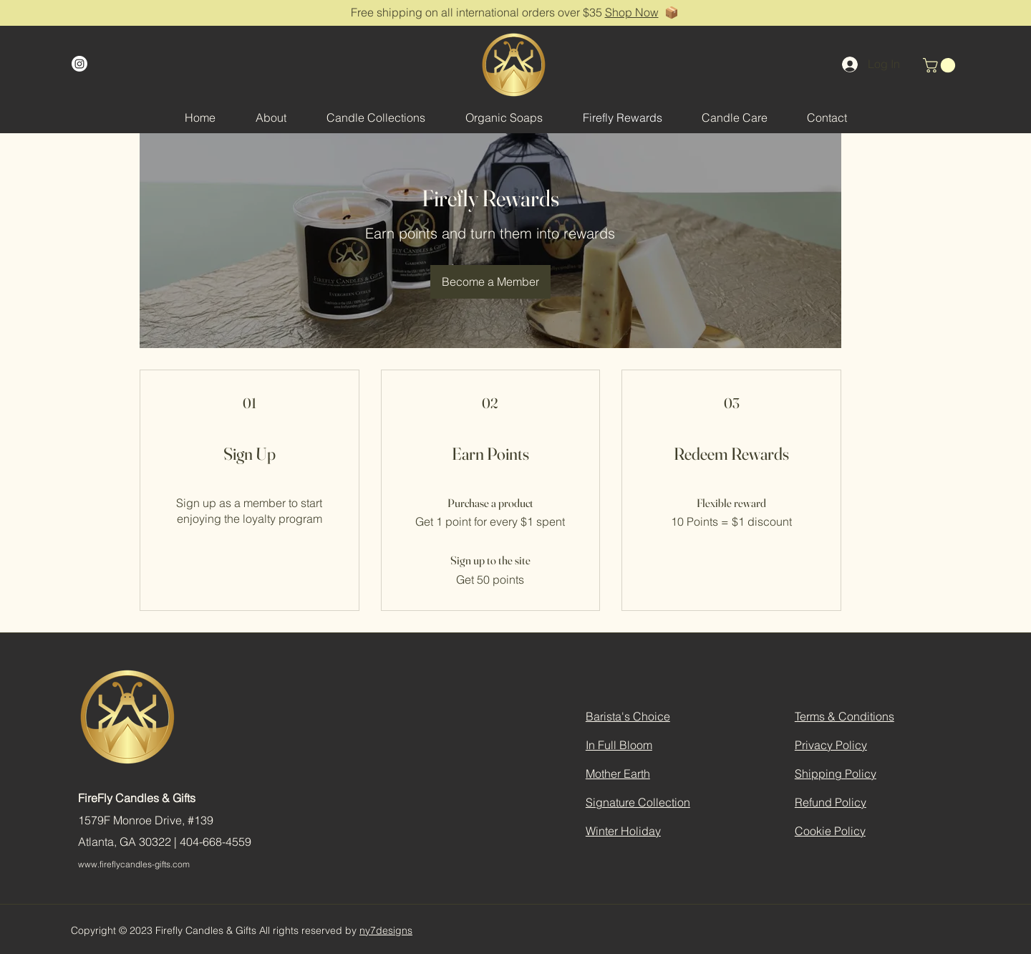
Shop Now (632, 12)
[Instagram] (79, 64)
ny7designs (385, 930)
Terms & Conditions (844, 716)
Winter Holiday (623, 831)
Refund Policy (830, 802)
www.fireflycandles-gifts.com (134, 864)
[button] (941, 65)
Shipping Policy (835, 773)
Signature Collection (638, 802)
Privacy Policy (831, 745)
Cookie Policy (830, 831)
